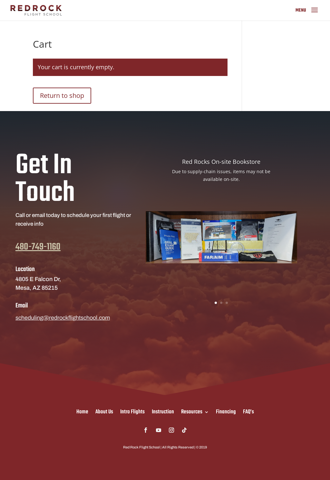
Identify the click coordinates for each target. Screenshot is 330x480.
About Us (104, 411)
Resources (191, 411)
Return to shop (62, 95)
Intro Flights (132, 411)
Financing (226, 411)
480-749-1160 (38, 258)
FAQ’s (248, 411)
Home (82, 411)
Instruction (163, 411)
